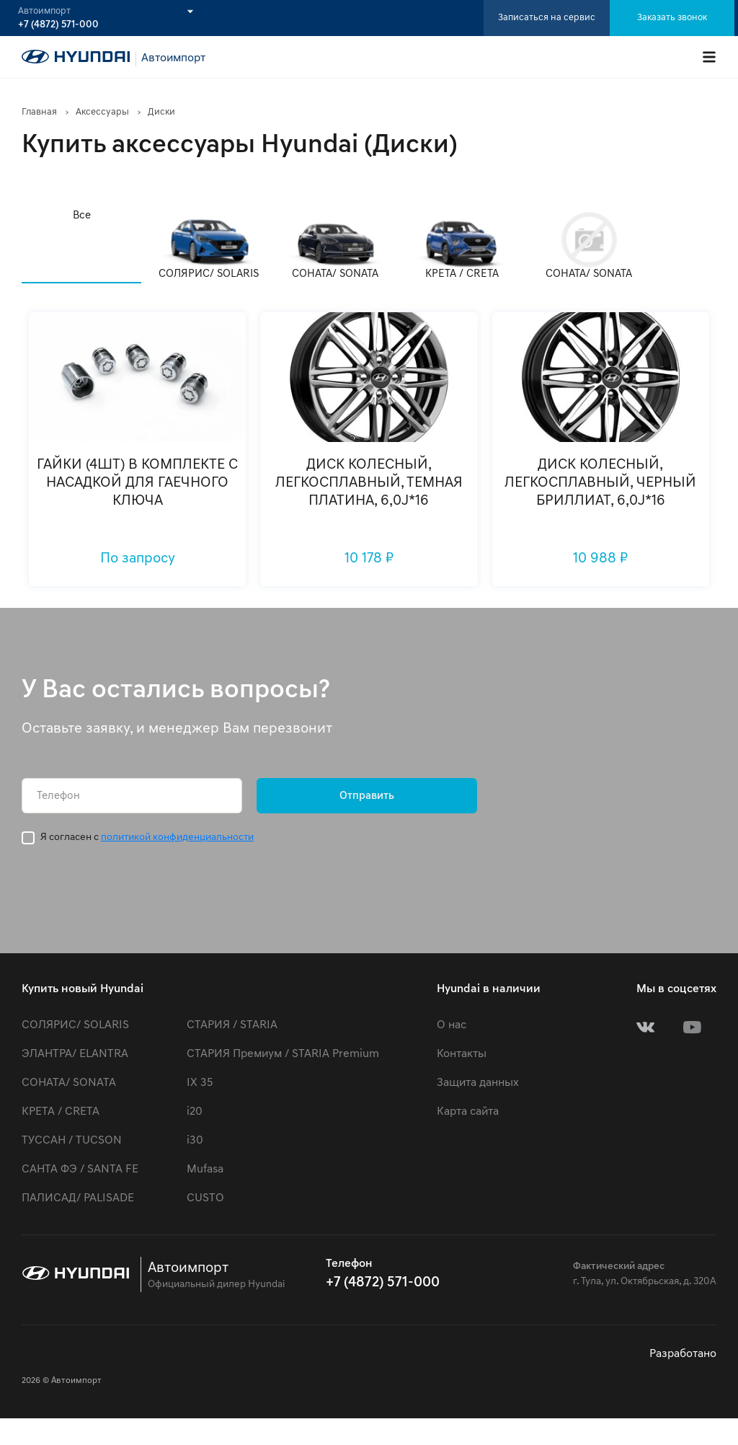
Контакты (461, 1054)
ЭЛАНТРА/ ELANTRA (75, 1054)
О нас (451, 1025)
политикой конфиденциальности (177, 837)
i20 (195, 1112)
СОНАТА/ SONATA (69, 1083)
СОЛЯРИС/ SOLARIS (75, 1025)
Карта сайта (468, 1112)
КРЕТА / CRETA (60, 1112)
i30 (195, 1140)
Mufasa (205, 1169)
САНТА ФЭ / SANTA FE (80, 1169)
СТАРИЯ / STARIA (232, 1025)
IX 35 (200, 1083)
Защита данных (478, 1083)
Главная (39, 112)
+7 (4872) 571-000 (58, 25)
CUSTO (205, 1198)
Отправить (366, 796)
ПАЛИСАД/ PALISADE (78, 1198)
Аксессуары (102, 112)
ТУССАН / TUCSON (72, 1140)
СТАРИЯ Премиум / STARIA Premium (283, 1054)
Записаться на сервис (546, 17)
